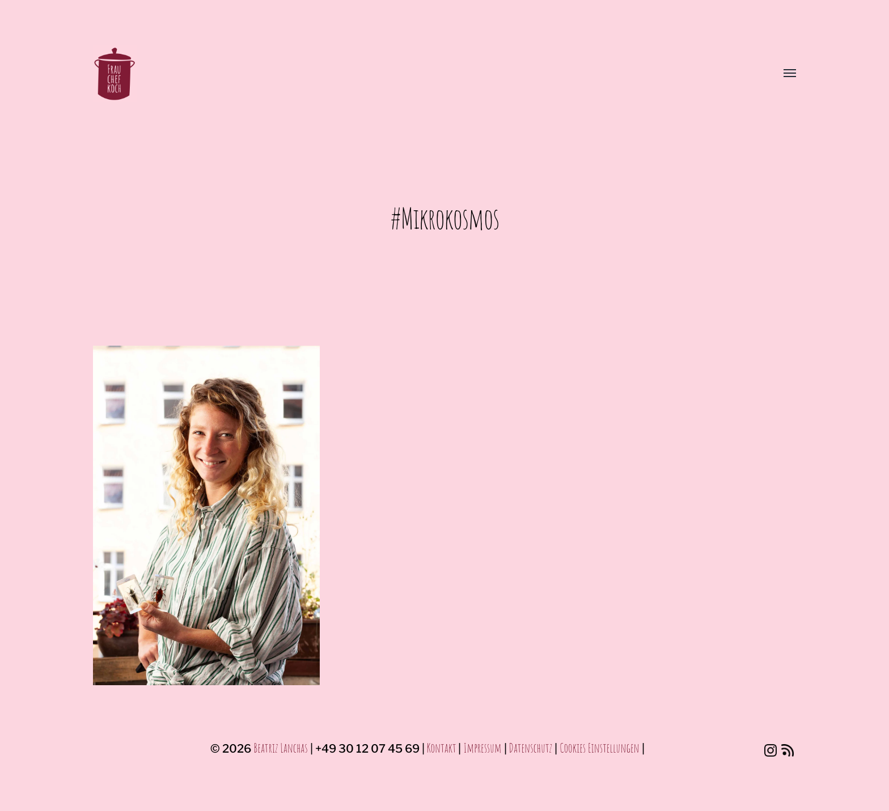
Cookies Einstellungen (600, 747)
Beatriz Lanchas (280, 747)
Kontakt (441, 747)
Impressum (482, 747)
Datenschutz (531, 747)
